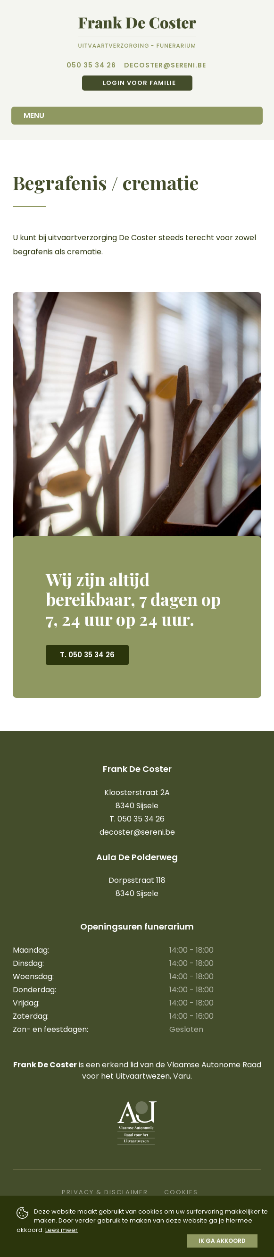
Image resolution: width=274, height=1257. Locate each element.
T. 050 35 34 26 (87, 655)
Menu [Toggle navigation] (34, 115)
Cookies (181, 1192)
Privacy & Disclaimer (105, 1192)
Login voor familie (138, 82)
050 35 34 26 (91, 65)
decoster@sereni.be (165, 65)
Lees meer (61, 1229)
